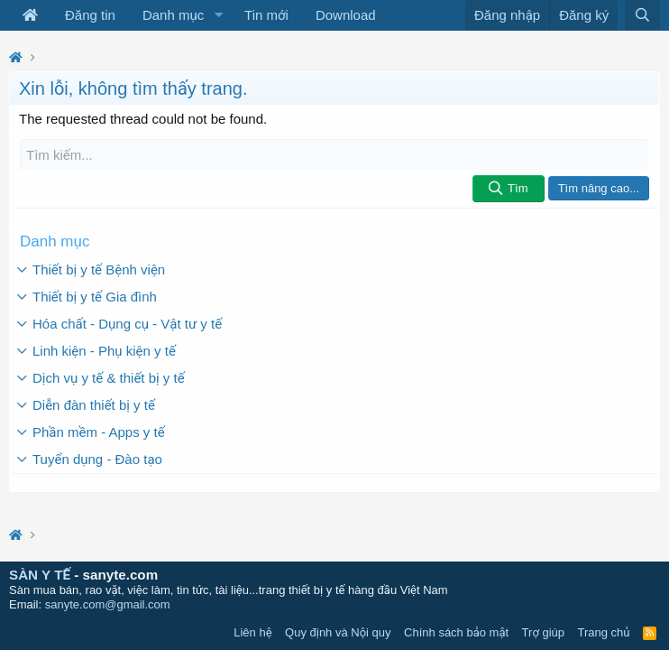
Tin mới (266, 15)
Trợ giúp (543, 632)
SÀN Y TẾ (39, 574)
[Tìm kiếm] (334, 155)
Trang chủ (604, 632)
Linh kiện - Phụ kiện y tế (104, 350)
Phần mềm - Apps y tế (98, 432)
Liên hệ (252, 632)
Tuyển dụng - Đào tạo (97, 459)
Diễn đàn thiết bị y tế (93, 405)
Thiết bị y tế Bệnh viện (98, 269)
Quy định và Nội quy (338, 632)
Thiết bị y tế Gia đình (94, 296)
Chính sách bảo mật (456, 632)
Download (346, 15)
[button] (218, 15)
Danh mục (173, 15)
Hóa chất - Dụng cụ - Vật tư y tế (127, 323)
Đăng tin (90, 15)
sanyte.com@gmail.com (107, 604)
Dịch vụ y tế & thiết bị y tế (108, 377)
